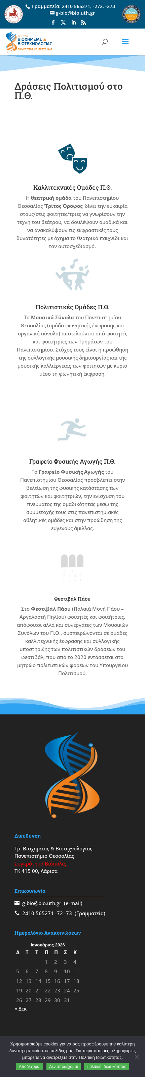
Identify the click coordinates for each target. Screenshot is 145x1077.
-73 (68, 913)
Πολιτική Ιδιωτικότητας (106, 1066)
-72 (59, 913)
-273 (110, 6)
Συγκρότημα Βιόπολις (40, 863)
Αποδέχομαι (29, 1066)
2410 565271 (76, 6)
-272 (98, 6)
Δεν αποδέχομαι (63, 1066)
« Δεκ (20, 1008)
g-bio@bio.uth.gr (41, 903)
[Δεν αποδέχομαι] (136, 1056)
